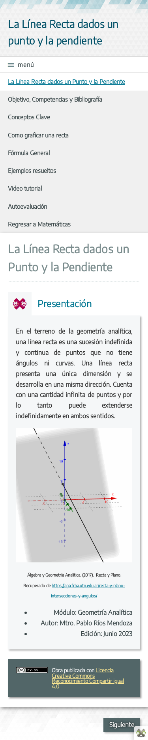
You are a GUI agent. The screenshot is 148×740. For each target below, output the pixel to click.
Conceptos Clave (29, 117)
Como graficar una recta (38, 135)
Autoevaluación (27, 206)
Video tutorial (25, 188)
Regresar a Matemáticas (39, 224)
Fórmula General (29, 152)
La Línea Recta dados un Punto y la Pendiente (66, 81)
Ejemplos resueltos (32, 170)
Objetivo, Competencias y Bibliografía (55, 99)
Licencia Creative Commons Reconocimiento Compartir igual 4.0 (88, 678)
